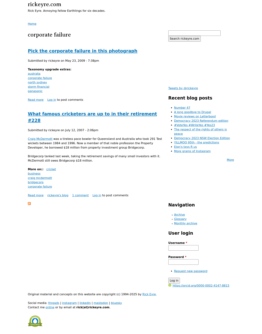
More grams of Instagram (192, 151)
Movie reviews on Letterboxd (195, 116)
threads (53, 303)
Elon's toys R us (185, 147)
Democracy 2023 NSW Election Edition (202, 138)
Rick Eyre (149, 294)
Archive (179, 214)
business (34, 173)
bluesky (116, 303)
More (230, 160)
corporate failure (40, 78)
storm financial (38, 86)
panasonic (35, 91)
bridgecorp (36, 182)
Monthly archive (185, 223)
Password (177, 257)
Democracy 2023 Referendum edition (201, 120)
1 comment (80, 195)
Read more (36, 100)
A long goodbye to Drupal (192, 112)
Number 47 (182, 107)
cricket (51, 169)
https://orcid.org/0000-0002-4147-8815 (198, 285)
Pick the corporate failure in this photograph (82, 51)
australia (34, 73)
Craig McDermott (40, 139)
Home (32, 24)
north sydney (37, 82)
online (50, 307)
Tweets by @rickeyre (183, 88)
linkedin (85, 303)
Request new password (190, 271)
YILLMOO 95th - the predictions (196, 142)
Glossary (180, 219)
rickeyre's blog (57, 195)
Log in (51, 100)
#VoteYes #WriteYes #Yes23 (194, 125)
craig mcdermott (40, 178)
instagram (69, 303)
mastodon (101, 303)
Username (177, 243)
